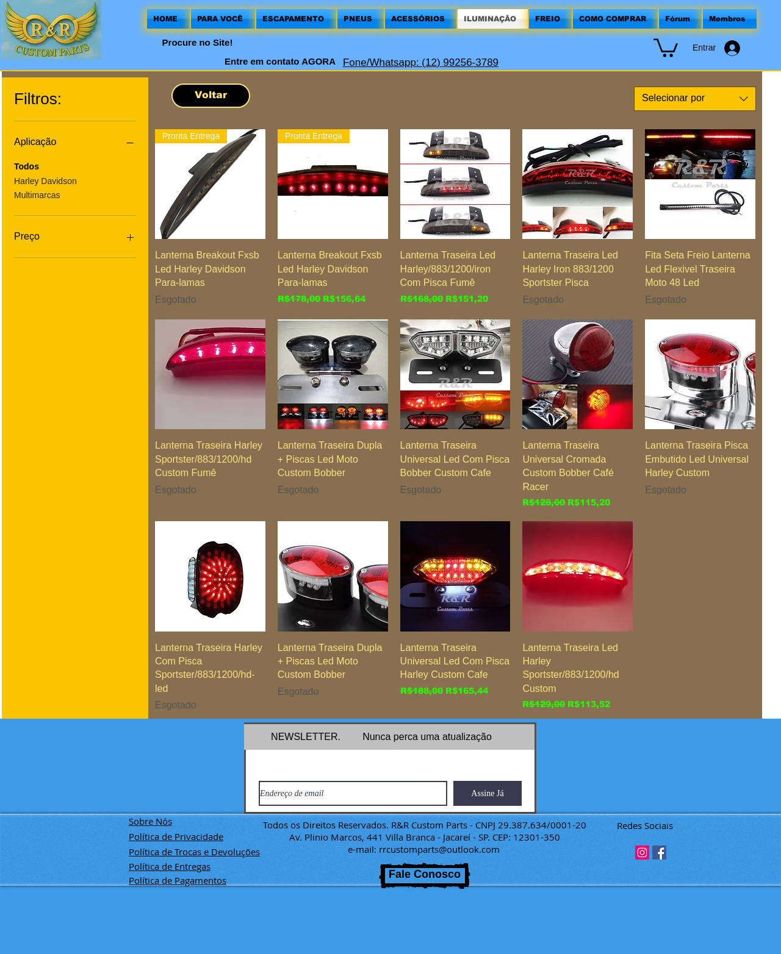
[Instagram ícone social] (642, 852)
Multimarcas (37, 194)
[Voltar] (210, 96)
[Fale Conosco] (425, 875)
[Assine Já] (487, 793)
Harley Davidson (45, 180)
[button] (665, 47)
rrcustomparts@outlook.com (439, 849)
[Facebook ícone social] (659, 852)
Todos (26, 165)
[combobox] (695, 99)
